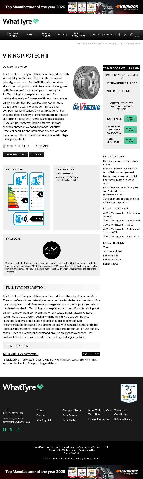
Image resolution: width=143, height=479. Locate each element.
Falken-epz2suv (112, 259)
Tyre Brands (70, 415)
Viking (101, 44)
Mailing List (43, 420)
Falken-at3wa (110, 263)
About (96, 34)
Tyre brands (89, 44)
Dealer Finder (46, 35)
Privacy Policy (123, 419)
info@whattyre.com (13, 412)
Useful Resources (78, 35)
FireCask (74, 453)
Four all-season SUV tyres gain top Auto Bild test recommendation (120, 191)
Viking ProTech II (115, 44)
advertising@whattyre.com (17, 421)
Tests (36, 154)
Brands (30, 34)
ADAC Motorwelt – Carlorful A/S (121, 220)
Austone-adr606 (112, 251)
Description (15, 154)
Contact (110, 34)
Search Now (131, 118)
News (61, 34)
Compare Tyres (13, 35)
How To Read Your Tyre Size (100, 412)
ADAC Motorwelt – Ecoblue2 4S (121, 236)
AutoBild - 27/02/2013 (20, 354)
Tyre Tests (68, 420)
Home (78, 44)
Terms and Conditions (121, 412)
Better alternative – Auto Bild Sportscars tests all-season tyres (120, 180)
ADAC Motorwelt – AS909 (118, 224)
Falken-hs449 (110, 255)
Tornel (107, 247)
